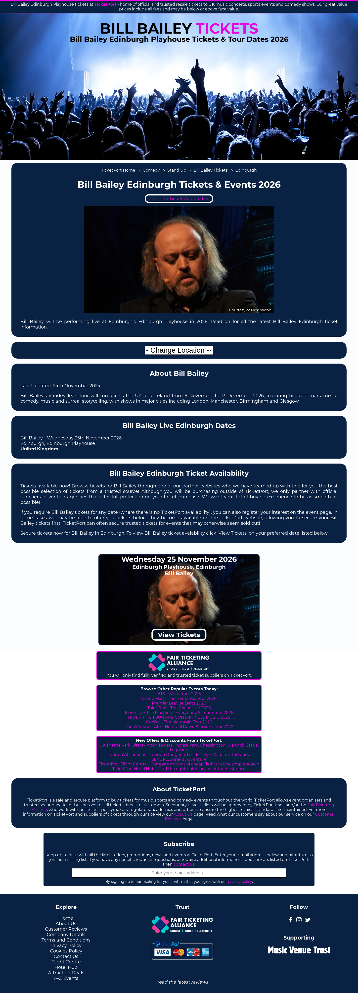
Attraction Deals (66, 973)
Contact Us (66, 956)
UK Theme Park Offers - (123, 745)
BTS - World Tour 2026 (179, 693)
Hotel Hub (66, 967)
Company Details (66, 934)
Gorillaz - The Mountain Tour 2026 (179, 722)
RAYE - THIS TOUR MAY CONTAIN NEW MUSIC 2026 (179, 717)
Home (66, 918)
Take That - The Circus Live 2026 (179, 708)
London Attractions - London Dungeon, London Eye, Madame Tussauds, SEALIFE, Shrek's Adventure (179, 757)
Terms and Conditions (66, 940)
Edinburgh (246, 170)
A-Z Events (66, 978)
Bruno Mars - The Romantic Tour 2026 (179, 698)
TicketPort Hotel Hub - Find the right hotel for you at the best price (179, 768)
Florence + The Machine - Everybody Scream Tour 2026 (179, 712)
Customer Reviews (66, 929)
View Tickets (179, 635)
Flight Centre (66, 962)
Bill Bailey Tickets (211, 170)
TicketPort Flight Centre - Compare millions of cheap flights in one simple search (179, 764)
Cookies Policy (66, 951)
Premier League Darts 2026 (179, 703)
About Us (183, 814)
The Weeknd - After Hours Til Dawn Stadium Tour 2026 (179, 726)
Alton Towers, (160, 745)
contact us (184, 864)
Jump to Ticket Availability (179, 198)
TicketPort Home (118, 170)
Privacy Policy (66, 945)
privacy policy (240, 881)
